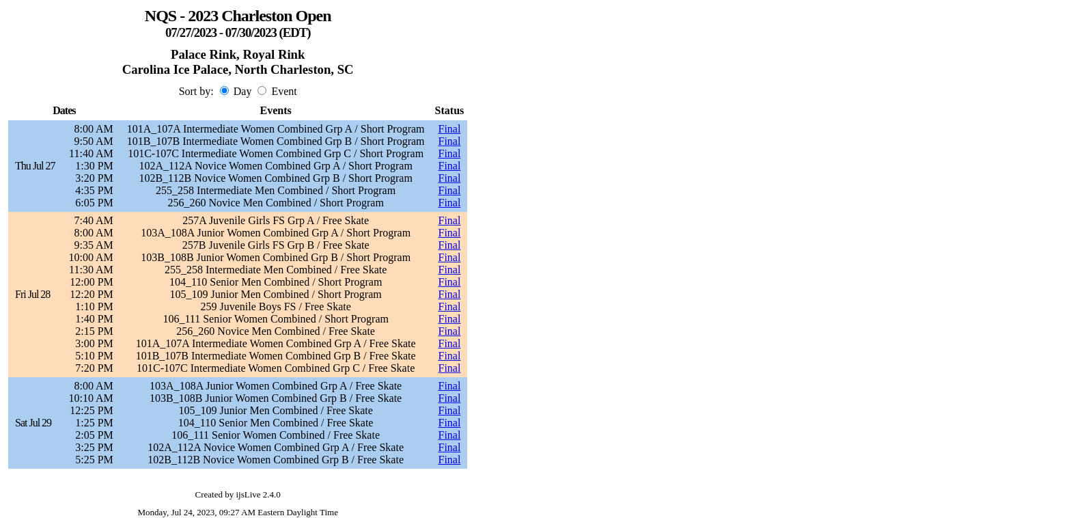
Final (450, 129)
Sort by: (196, 91)
